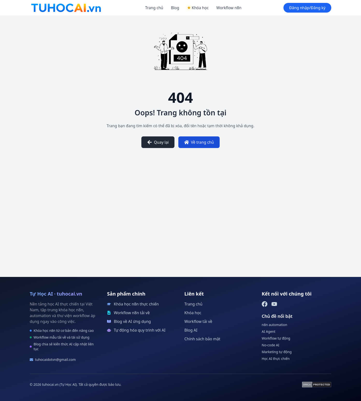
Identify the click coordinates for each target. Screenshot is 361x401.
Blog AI (190, 330)
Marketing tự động (277, 351)
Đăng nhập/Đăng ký (307, 7)
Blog (175, 7)
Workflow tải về (198, 321)
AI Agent (268, 331)
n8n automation (274, 324)
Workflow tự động (276, 338)
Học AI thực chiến (276, 358)
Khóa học (192, 312)
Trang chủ (154, 7)
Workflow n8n (228, 7)
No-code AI (270, 345)
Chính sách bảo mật (202, 339)
